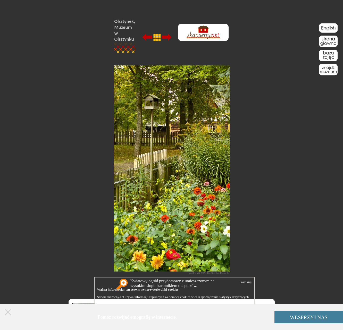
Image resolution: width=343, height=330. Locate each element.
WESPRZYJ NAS (309, 317)
